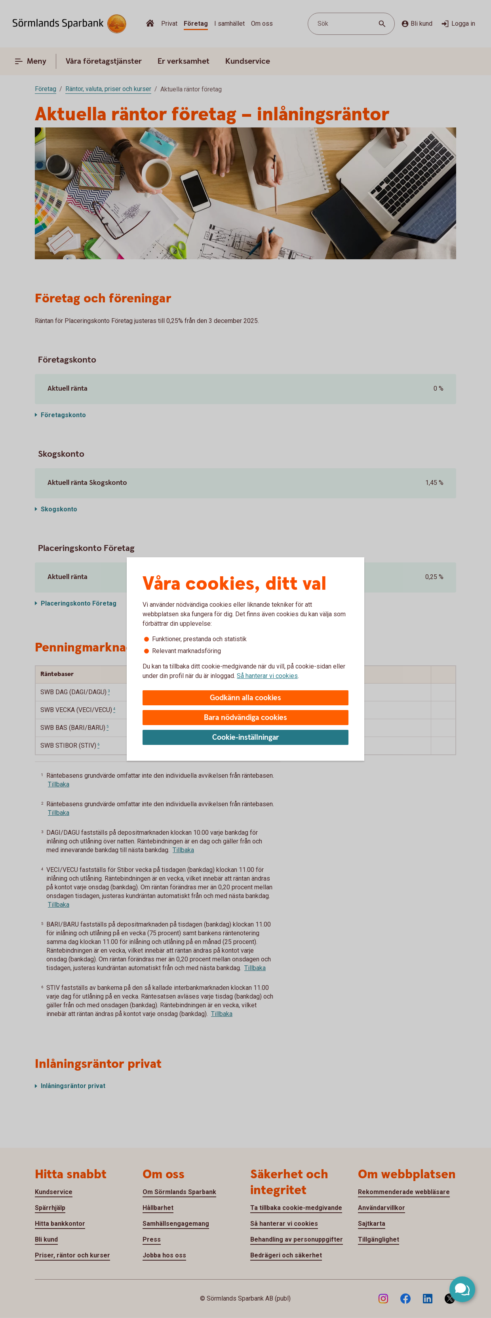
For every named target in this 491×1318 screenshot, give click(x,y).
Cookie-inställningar (245, 738)
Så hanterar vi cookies (267, 676)
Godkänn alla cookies (245, 698)
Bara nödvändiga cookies (245, 718)
